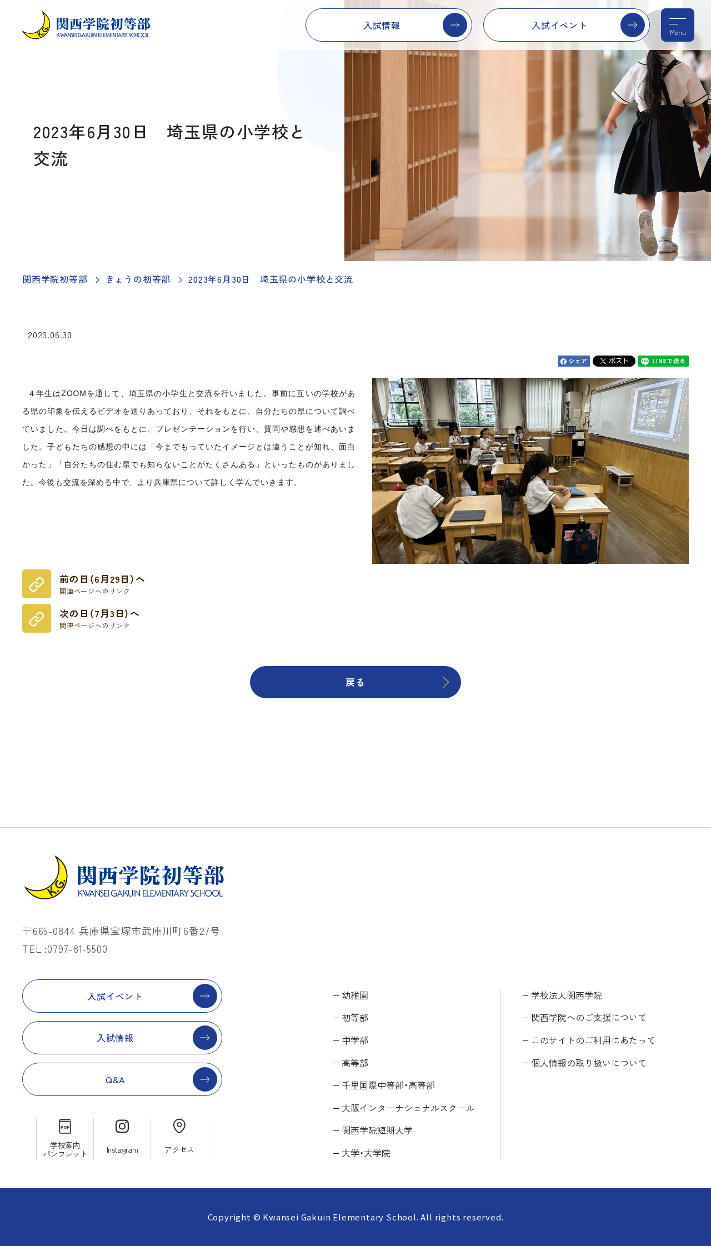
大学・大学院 (366, 1152)
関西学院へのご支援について (589, 1017)
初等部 (355, 1017)
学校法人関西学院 (566, 995)
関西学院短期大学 (377, 1130)
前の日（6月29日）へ (102, 584)
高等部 (355, 1062)
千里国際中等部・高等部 (388, 1085)
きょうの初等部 (138, 279)
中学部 (355, 1040)
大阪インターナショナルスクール (408, 1107)
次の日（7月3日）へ (99, 618)
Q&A (115, 1079)
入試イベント (560, 25)
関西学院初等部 (55, 279)
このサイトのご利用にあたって (593, 1040)
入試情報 (381, 25)
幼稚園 (355, 995)
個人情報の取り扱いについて (589, 1062)
